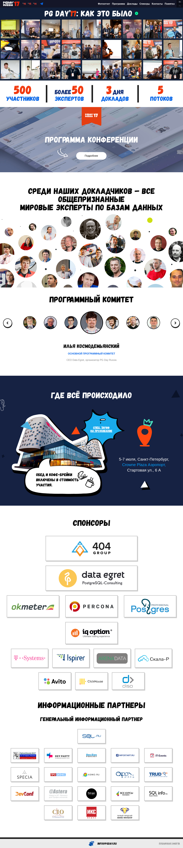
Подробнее (91, 155)
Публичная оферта (169, 843)
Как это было (106, 13)
